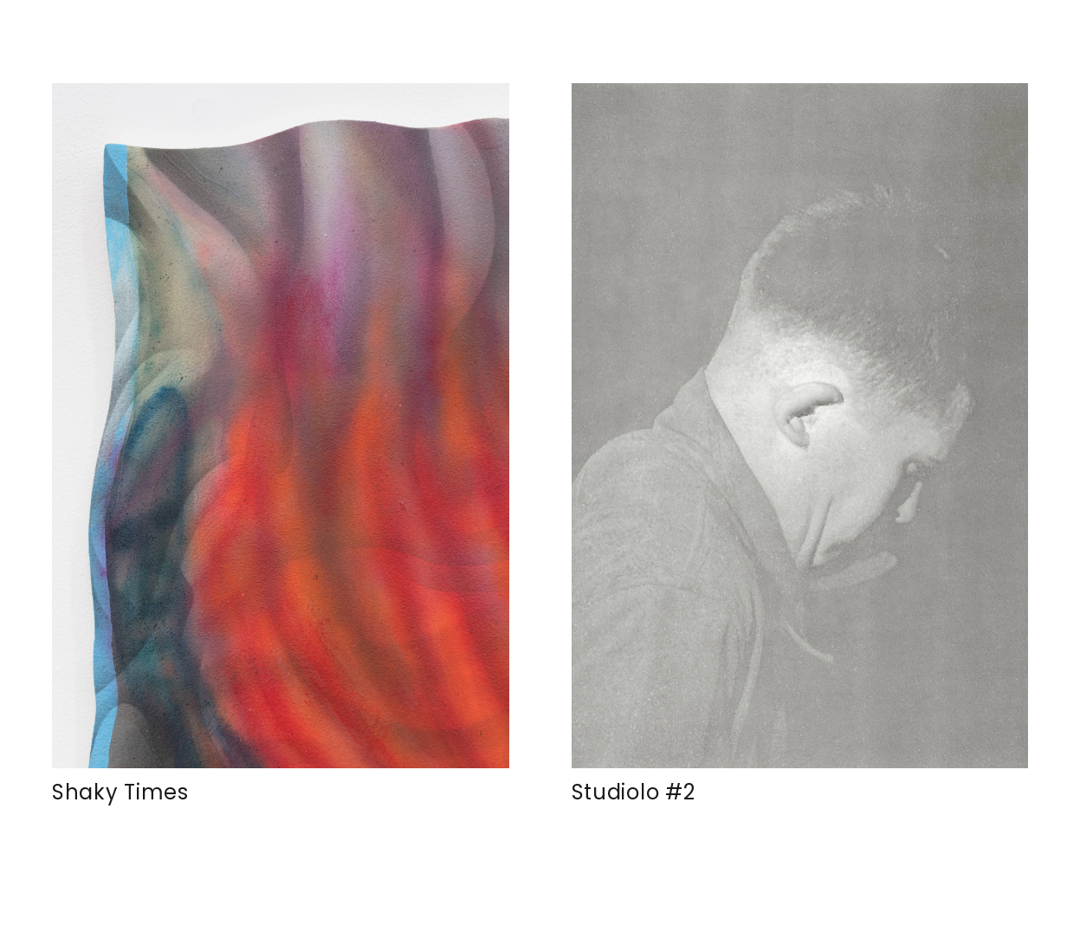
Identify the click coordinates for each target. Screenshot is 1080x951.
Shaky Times (120, 792)
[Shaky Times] (280, 425)
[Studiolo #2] (800, 425)
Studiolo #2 (633, 792)
